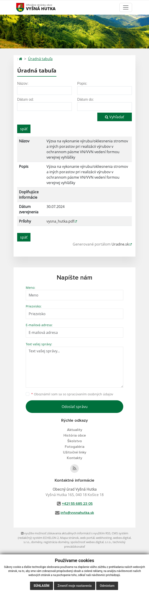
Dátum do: (85, 99)
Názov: (22, 83)
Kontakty (74, 458)
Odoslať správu (75, 406)
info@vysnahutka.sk (77, 513)
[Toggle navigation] (125, 7)
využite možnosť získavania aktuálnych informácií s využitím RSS (65, 533)
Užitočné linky (74, 452)
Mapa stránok (69, 538)
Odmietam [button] (107, 585)
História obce (74, 435)
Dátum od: (25, 99)
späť (24, 128)
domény (36, 542)
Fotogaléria (74, 447)
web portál (87, 538)
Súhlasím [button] (41, 585)
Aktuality (74, 430)
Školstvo (74, 441)
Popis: (82, 83)
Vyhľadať (114, 116)
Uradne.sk (120, 244)
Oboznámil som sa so (72, 394)
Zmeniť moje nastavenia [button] (75, 585)
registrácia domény (56, 542)
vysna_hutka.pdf (60, 221)
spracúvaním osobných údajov (90, 394)
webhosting (104, 538)
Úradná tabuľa (40, 58)
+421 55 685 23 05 (77, 503)
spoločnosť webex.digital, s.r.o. (90, 542)
